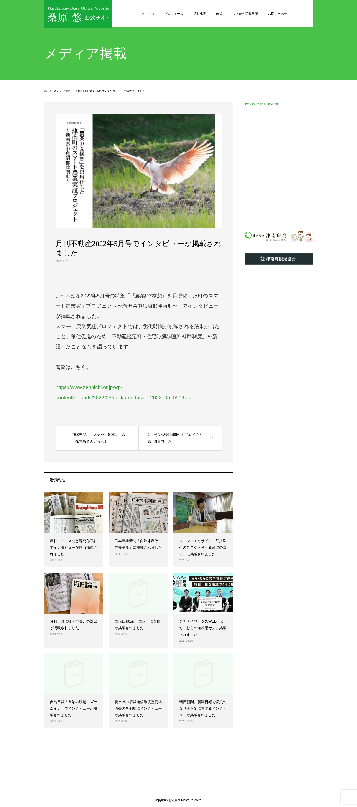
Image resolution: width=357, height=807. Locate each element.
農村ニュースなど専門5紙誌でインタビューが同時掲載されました (73, 547)
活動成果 (199, 13)
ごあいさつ (146, 13)
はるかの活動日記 (245, 13)
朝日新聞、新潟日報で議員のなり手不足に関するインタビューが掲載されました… (203, 708)
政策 (219, 13)
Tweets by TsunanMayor (262, 104)
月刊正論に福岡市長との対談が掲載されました (73, 624)
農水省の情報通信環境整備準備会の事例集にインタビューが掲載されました (138, 708)
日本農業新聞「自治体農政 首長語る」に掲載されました (138, 544)
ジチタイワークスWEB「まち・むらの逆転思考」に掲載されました (203, 627)
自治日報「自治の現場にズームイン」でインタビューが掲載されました (73, 708)
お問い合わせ (277, 13)
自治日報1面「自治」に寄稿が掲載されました (137, 624)
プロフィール (173, 13)
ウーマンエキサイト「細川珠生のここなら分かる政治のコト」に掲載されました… (203, 547)
